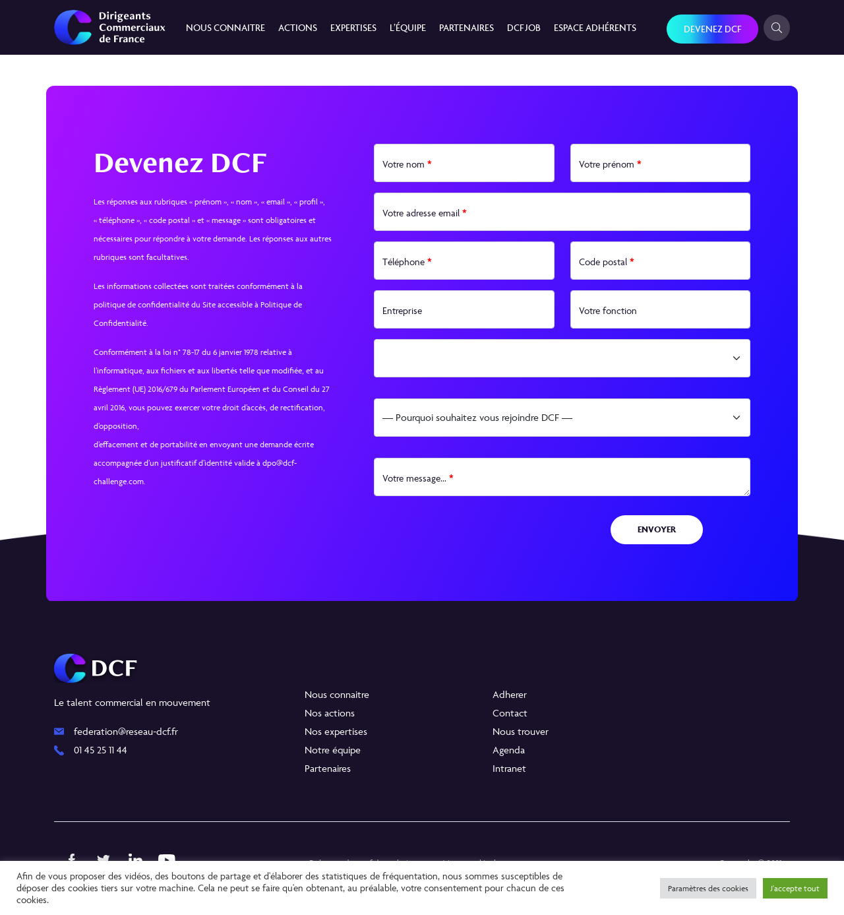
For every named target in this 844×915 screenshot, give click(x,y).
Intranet (509, 768)
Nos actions (330, 713)
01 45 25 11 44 (100, 749)
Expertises (353, 27)
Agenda (509, 749)
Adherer (510, 694)
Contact (510, 713)
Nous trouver (521, 731)
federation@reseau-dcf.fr (126, 731)
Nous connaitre (225, 27)
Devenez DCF (712, 28)
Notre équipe (333, 749)
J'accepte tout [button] (795, 888)
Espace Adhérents (595, 27)
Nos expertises (336, 731)
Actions (297, 27)
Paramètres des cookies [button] (708, 888)
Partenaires (466, 27)
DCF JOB (524, 27)
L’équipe (408, 27)
